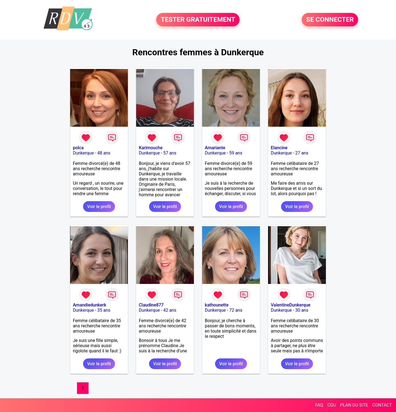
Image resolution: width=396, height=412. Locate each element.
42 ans (169, 310)
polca (78, 147)
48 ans (104, 153)
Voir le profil (99, 206)
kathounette (217, 305)
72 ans (235, 310)
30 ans (301, 310)
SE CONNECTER (330, 20)
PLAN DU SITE (354, 405)
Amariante (215, 147)
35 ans (104, 310)
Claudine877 (151, 305)
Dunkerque (83, 153)
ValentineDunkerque (290, 305)
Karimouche (151, 147)
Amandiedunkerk (89, 305)
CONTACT (382, 405)
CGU (331, 405)
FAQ (319, 405)
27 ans (301, 153)
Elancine (279, 147)
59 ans (235, 153)
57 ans (169, 153)
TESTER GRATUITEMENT (198, 20)
